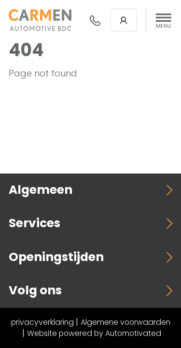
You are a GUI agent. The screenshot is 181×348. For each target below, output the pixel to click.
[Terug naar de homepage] (40, 19)
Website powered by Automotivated (94, 333)
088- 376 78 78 (95, 20)
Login (123, 20)
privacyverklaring (42, 322)
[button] (163, 20)
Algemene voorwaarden (125, 322)
